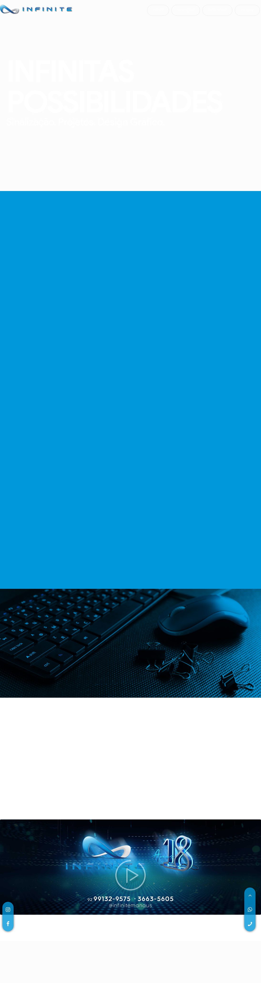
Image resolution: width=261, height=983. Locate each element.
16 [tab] (184, 858)
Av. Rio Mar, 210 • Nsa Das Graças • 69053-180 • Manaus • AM (186, 938)
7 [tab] (120, 858)
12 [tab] (155, 858)
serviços (186, 10)
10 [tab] (141, 858)
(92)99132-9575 (20, 938)
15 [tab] (177, 858)
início (158, 10)
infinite (247, 10)
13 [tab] (162, 858)
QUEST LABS (219, 955)
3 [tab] (91, 858)
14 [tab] (170, 858)
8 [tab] (127, 858)
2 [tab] (84, 858)
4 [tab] (98, 858)
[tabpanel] (23, 835)
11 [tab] (148, 858)
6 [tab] (112, 858)
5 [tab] (105, 858)
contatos (217, 10)
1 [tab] (77, 858)
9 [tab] (134, 858)
